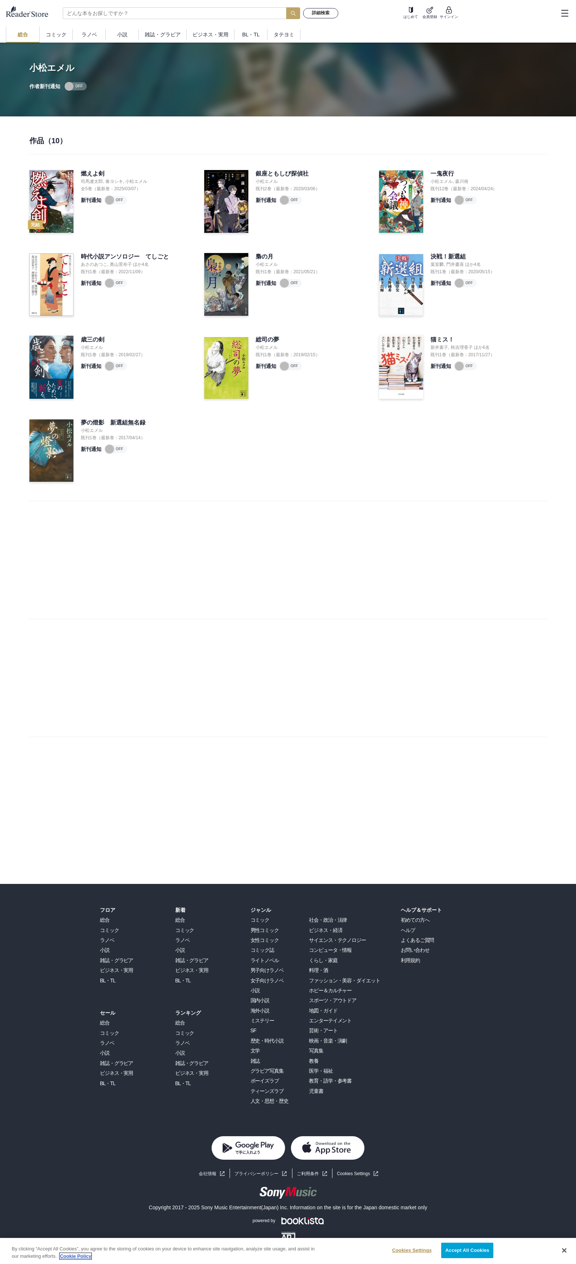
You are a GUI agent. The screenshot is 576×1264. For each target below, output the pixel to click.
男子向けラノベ (267, 970)
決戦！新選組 (448, 256)
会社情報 (207, 1173)
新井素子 (439, 347)
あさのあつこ (94, 264)
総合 (104, 920)
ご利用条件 (308, 1173)
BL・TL (107, 980)
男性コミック (265, 930)
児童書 (316, 1091)
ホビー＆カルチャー (330, 990)
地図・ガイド (323, 1011)
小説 (104, 950)
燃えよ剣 (92, 173)
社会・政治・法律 (328, 920)
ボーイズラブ (265, 1081)
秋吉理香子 (462, 347)
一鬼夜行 (442, 173)
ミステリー (262, 1020)
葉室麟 (437, 264)
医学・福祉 (320, 1071)
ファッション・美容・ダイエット (344, 980)
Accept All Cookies (467, 1250)
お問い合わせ (415, 950)
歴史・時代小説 (267, 1041)
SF (253, 1030)
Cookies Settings (353, 1173)
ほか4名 (141, 264)
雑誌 (255, 1061)
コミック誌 (262, 950)
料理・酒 (318, 970)
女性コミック (265, 940)
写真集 (316, 1051)
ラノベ (107, 940)
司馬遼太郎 (92, 181)
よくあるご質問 (417, 940)
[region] (288, 1251)
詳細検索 (321, 12)
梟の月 (264, 256)
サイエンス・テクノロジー (337, 940)
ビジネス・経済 (325, 930)
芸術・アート (323, 1030)
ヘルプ (408, 930)
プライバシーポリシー (256, 1173)
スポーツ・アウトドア (332, 1000)
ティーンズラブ (267, 1091)
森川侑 (461, 181)
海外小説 (260, 1011)
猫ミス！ (442, 339)
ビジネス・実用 (116, 970)
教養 (313, 1061)
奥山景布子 (121, 264)
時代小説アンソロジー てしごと (125, 256)
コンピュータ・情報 (330, 950)
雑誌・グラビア (116, 960)
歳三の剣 (92, 339)
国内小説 (260, 1000)
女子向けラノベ (267, 980)
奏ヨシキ (114, 181)
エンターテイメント (330, 1020)
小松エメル (136, 181)
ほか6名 (482, 347)
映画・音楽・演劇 (328, 1041)
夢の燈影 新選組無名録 (113, 422)
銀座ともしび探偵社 (282, 173)
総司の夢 (267, 339)
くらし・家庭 (323, 960)
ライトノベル (265, 960)
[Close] (564, 1250)
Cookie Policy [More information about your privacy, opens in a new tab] (75, 1256)
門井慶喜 (455, 264)
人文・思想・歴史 (269, 1101)
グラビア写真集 (267, 1071)
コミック (109, 930)
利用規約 (410, 960)
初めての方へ (415, 920)
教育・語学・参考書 (330, 1081)
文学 (255, 1051)
